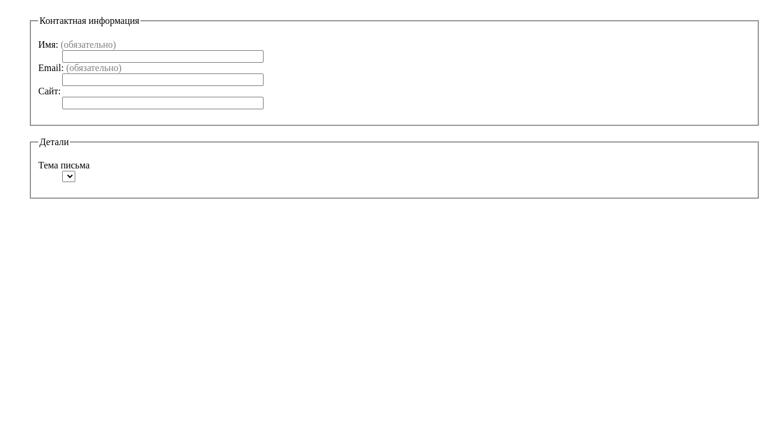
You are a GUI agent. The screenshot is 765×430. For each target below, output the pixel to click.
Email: (79, 68)
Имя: (77, 44)
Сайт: (49, 91)
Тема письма (64, 165)
